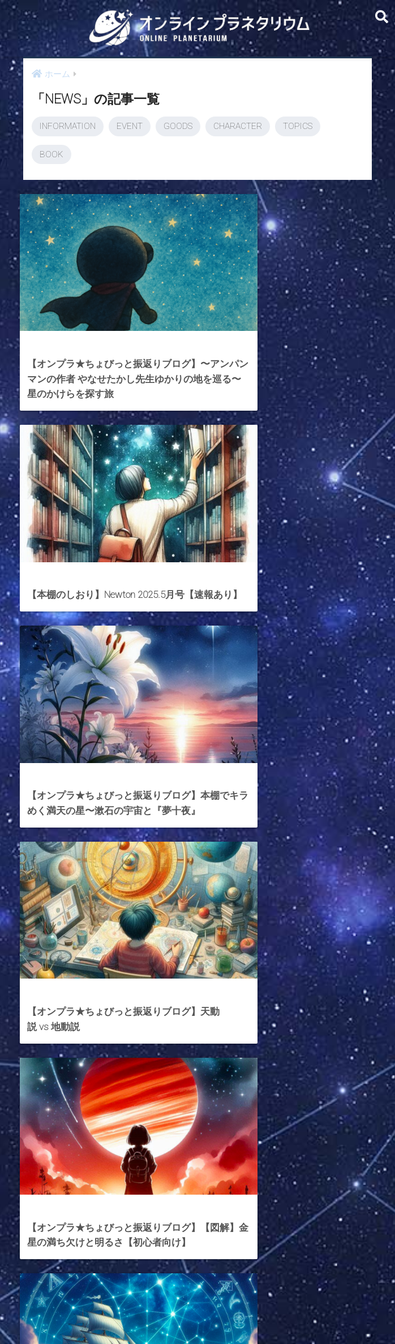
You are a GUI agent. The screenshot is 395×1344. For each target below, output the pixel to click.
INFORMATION (68, 126)
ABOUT (252, 1314)
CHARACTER (237, 126)
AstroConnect (205, 1314)
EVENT (130, 126)
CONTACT (154, 1314)
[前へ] (87, 1214)
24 (275, 1214)
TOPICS (297, 126)
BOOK (51, 154)
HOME (197, 1290)
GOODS (178, 126)
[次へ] (308, 1214)
